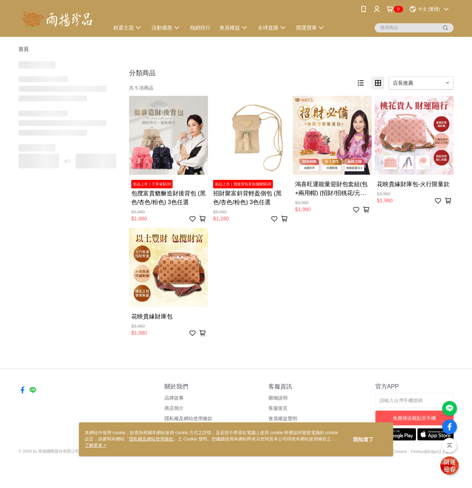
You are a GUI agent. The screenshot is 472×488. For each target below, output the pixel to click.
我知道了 (363, 439)
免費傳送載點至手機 (414, 418)
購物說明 (278, 398)
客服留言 (278, 408)
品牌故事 (174, 398)
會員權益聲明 (282, 418)
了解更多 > (95, 445)
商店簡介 (174, 408)
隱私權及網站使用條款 (188, 418)
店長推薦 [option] (403, 83)
